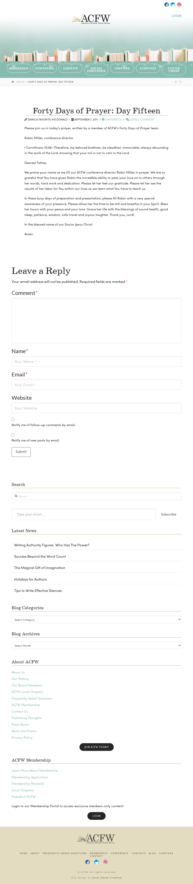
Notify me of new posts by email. (36, 440)
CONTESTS (70, 68)
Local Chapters (23, 790)
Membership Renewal (28, 783)
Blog (152, 853)
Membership (99, 853)
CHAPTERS (122, 68)
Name (20, 351)
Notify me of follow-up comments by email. (44, 424)
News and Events (24, 730)
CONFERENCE (44, 68)
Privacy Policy (22, 737)
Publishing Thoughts (27, 717)
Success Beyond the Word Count (40, 556)
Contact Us (20, 711)
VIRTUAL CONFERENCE (96, 69)
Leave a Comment (140, 119)
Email (20, 374)
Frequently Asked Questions (32, 698)
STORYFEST (148, 68)
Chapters (166, 853)
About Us (18, 672)
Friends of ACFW (24, 796)
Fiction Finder (174, 69)
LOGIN (176, 15)
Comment (25, 293)
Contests (139, 853)
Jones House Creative (107, 877)
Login (96, 816)
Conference (112, 119)
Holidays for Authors (30, 579)
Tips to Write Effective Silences (38, 590)
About (35, 853)
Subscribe (168, 514)
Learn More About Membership (35, 770)
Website (22, 397)
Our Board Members (27, 685)
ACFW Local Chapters (27, 691)
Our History (20, 678)
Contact (96, 856)
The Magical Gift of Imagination (39, 568)
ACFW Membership (26, 704)
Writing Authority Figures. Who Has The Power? (51, 545)
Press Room (20, 724)
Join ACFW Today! (96, 747)
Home (24, 853)
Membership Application (30, 777)
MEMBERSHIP (18, 68)
